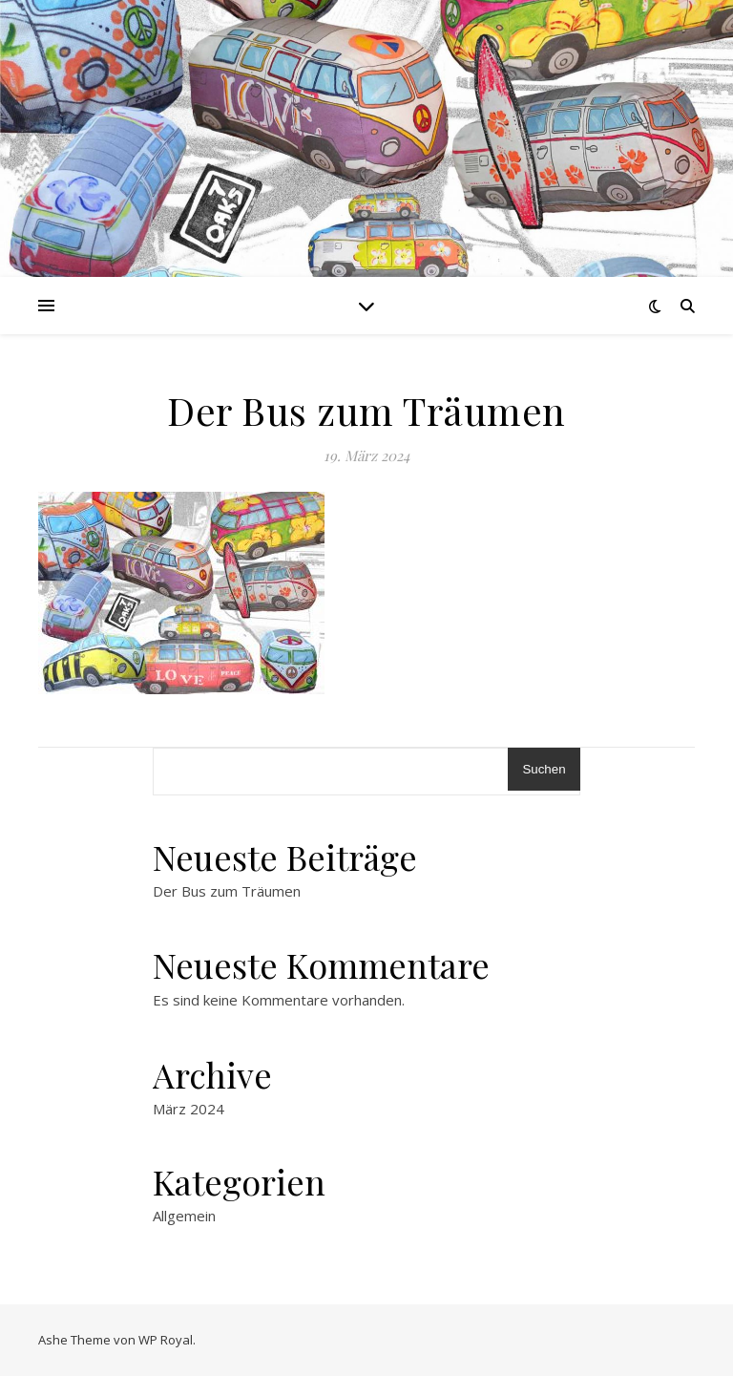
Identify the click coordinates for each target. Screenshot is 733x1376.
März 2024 (188, 1108)
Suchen (543, 769)
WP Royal (165, 1339)
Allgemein (184, 1215)
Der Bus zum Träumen (227, 890)
